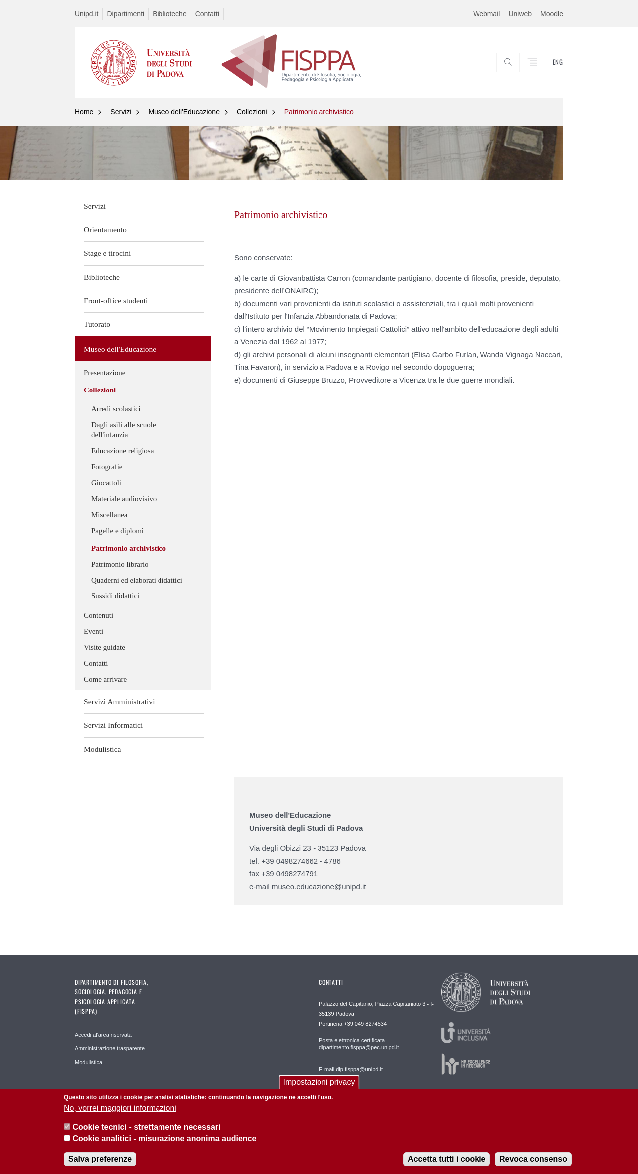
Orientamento (105, 229)
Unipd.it (86, 14)
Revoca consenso (533, 1159)
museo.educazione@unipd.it (319, 886)
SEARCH (545, 73)
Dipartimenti (125, 14)
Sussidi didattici (115, 596)
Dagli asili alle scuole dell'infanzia (123, 430)
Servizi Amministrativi (119, 701)
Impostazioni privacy (319, 1082)
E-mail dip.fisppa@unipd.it (351, 1069)
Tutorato (97, 324)
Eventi (93, 631)
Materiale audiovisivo (124, 499)
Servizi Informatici (113, 725)
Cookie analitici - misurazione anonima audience (164, 1138)
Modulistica (102, 749)
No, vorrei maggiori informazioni (120, 1108)
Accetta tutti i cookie (446, 1159)
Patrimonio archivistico (319, 112)
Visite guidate (104, 647)
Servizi (120, 112)
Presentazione (104, 373)
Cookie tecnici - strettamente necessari (146, 1127)
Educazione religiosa (122, 451)
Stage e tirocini (107, 253)
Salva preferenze (100, 1159)
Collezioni (252, 112)
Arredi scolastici (116, 409)
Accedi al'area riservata (103, 1035)
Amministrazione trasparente (110, 1048)
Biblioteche (170, 14)
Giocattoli (106, 483)
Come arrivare (105, 679)
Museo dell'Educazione (184, 112)
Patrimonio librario (120, 564)
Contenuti (98, 615)
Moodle (551, 14)
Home (84, 112)
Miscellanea (109, 515)
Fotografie (106, 467)
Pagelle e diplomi (117, 531)
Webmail (486, 14)
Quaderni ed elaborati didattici (136, 580)
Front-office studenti (116, 300)
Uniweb (520, 14)
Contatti (207, 14)
